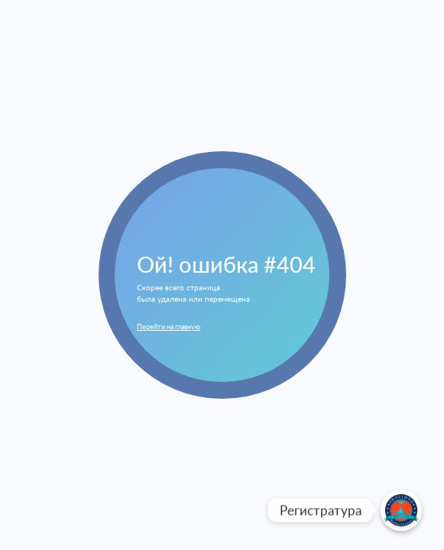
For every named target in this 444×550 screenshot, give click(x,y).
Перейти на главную (168, 326)
